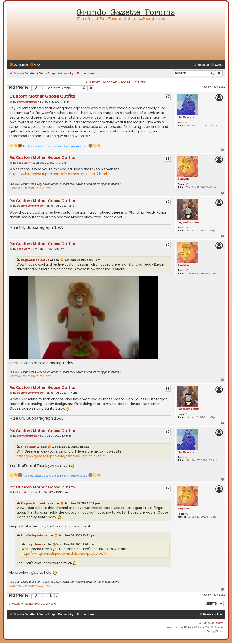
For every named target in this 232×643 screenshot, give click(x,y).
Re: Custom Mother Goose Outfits (42, 157)
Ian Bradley (217, 623)
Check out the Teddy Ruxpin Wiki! (30, 188)
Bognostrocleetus (188, 222)
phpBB (182, 627)
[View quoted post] (62, 260)
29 (186, 227)
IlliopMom (183, 179)
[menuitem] (35, 65)
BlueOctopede (186, 117)
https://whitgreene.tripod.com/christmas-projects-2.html (58, 173)
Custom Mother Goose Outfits (116, 82)
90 (186, 184)
